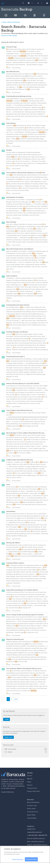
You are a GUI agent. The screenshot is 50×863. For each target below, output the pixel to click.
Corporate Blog (31, 818)
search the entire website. (9, 36)
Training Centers (18, 784)
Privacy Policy (13, 779)
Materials (29, 779)
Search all (8, 737)
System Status (31, 815)
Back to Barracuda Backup (10, 22)
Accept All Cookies (31, 860)
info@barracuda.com (39, 838)
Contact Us (4, 779)
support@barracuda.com (40, 845)
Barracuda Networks (17, 786)
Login (7, 719)
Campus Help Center (33, 791)
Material (26, 752)
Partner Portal (31, 809)
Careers (11, 782)
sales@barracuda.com (37, 842)
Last (15, 699)
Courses (9, 784)
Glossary (29, 785)
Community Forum (32, 812)
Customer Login (32, 805)
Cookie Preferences (7, 792)
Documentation (26, 749)
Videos (29, 782)
